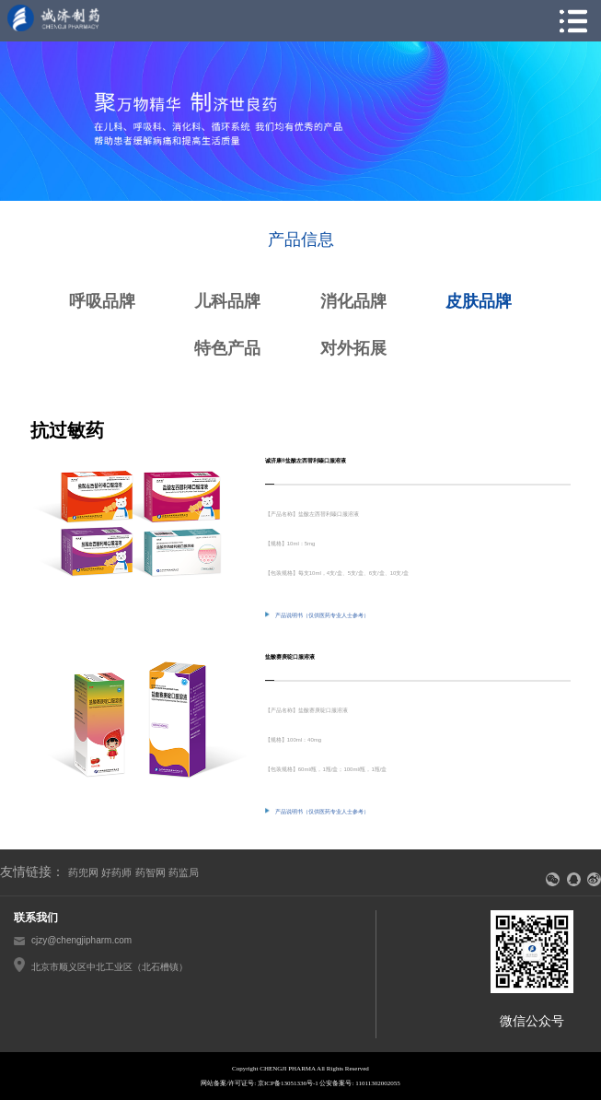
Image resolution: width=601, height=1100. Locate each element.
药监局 (183, 872)
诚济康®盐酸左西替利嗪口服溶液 (305, 460)
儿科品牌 (227, 301)
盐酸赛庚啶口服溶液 (290, 657)
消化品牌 (353, 301)
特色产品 (227, 348)
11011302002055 (377, 1083)
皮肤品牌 (478, 301)
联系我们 (36, 917)
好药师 (116, 872)
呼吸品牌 (102, 301)
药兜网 (83, 872)
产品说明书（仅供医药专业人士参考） (317, 614)
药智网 (150, 872)
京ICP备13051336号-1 (288, 1083)
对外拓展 (353, 348)
